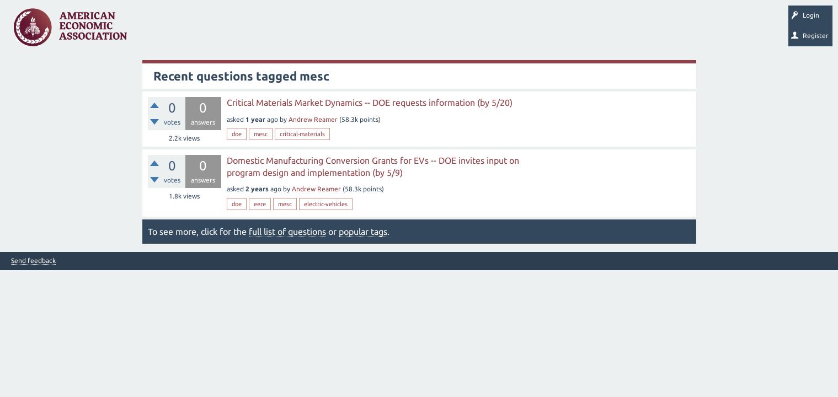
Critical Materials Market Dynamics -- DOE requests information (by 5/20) (370, 103)
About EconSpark (461, 30)
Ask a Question (338, 30)
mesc (261, 134)
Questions (159, 30)
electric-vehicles (326, 204)
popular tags (363, 232)
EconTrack (514, 30)
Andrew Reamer (313, 119)
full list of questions (287, 232)
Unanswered (205, 30)
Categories (287, 30)
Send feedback (33, 260)
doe (237, 134)
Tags (247, 30)
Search (384, 30)
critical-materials (302, 134)
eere (260, 204)
